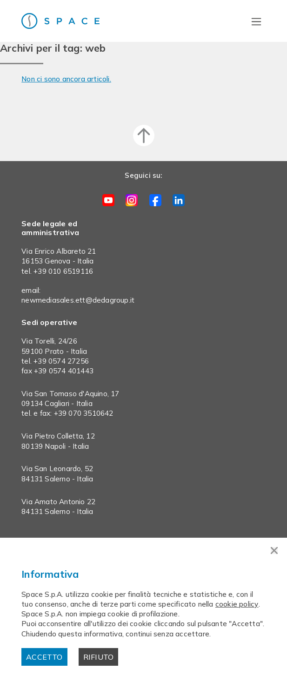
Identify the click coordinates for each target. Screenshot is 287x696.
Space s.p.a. (70, 21)
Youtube (108, 200)
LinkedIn (179, 200)
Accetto (44, 657)
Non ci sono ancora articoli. (66, 78)
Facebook (155, 200)
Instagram (132, 200)
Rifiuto (98, 657)
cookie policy (237, 604)
